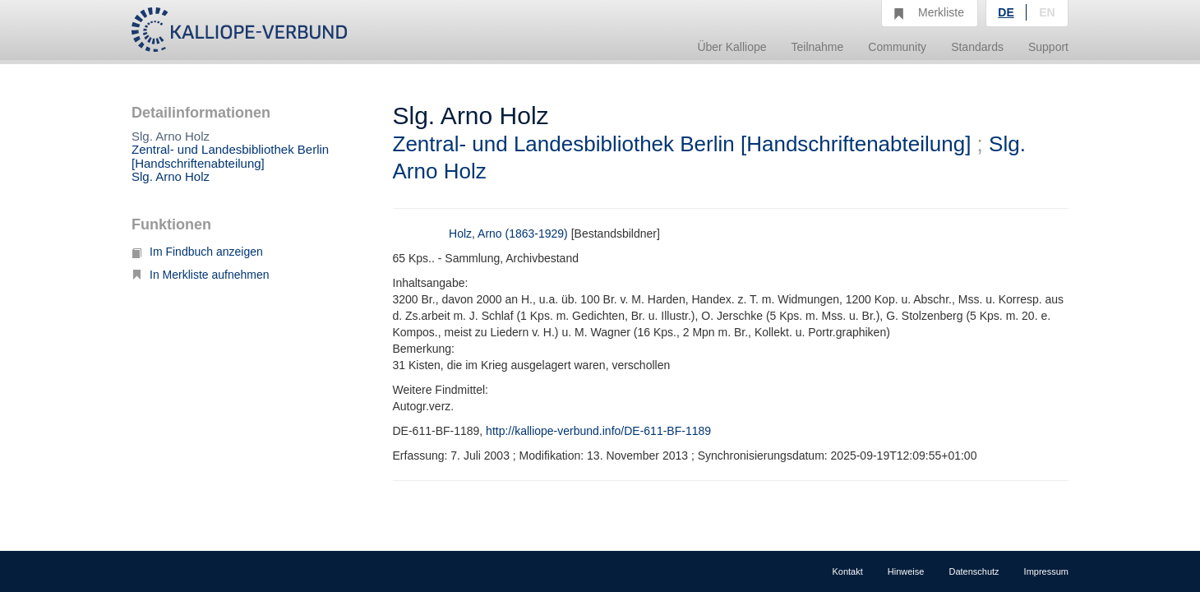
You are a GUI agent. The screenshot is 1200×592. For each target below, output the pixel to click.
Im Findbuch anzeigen (197, 251)
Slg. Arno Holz (171, 176)
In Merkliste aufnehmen (201, 274)
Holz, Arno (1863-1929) (508, 233)
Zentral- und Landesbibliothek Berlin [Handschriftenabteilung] (230, 156)
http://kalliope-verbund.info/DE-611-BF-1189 (598, 430)
